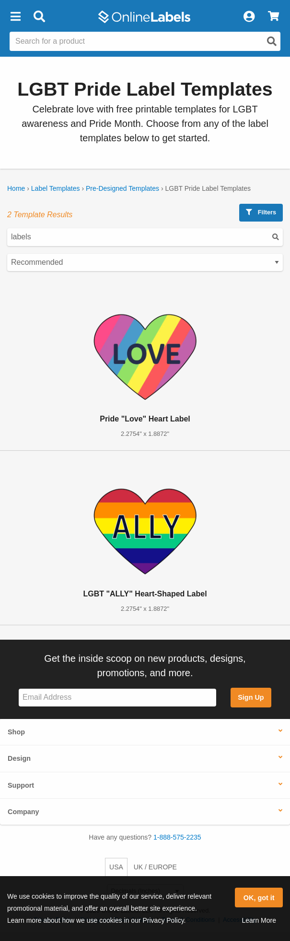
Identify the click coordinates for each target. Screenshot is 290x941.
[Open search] (271, 41)
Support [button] (21, 785)
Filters (261, 212)
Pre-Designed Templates (122, 188)
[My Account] (249, 16)
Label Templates (55, 188)
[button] (15, 16)
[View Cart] (273, 17)
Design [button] (19, 758)
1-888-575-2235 (177, 837)
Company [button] (23, 812)
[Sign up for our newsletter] (117, 697)
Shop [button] (16, 732)
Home (16, 188)
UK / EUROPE (155, 867)
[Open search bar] (39, 16)
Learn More (259, 920)
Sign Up (251, 697)
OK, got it (259, 898)
